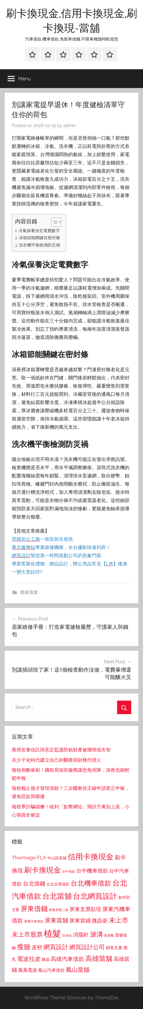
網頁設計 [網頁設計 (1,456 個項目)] (56, 947)
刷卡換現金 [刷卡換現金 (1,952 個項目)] (42, 870)
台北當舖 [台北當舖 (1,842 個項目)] (57, 896)
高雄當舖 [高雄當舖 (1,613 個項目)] (98, 958)
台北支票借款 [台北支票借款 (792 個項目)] (57, 884)
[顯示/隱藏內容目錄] (53, 222)
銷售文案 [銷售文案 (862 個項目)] (114, 947)
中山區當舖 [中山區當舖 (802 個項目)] (56, 858)
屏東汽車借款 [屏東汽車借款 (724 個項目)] (34, 921)
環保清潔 (29, 592)
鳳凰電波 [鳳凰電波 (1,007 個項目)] (27, 970)
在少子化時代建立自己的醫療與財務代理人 (56, 760)
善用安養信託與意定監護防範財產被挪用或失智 (61, 750)
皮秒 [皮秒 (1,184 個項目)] (37, 947)
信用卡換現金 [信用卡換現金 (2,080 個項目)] (91, 856)
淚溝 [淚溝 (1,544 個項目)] (96, 934)
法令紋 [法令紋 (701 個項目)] (67, 935)
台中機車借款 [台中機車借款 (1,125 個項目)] (92, 871)
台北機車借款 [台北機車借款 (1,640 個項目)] (91, 883)
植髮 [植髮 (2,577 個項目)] (52, 933)
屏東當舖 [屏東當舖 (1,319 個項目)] (56, 920)
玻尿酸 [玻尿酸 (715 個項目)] (109, 935)
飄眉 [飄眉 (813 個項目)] (45, 959)
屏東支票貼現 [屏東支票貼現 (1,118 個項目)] (85, 909)
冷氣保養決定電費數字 (39, 230)
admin (69, 125)
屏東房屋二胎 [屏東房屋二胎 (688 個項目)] (58, 910)
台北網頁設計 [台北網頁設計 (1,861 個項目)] (95, 896)
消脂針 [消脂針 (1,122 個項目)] (81, 935)
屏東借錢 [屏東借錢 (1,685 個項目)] (34, 908)
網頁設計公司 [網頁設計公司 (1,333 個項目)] (87, 947)
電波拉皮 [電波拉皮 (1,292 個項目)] (29, 959)
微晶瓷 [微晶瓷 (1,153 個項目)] (100, 920)
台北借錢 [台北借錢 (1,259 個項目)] (34, 883)
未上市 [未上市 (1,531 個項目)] (118, 920)
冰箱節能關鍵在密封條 (39, 237)
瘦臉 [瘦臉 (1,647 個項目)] (24, 947)
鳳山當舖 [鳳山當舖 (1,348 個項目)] (77, 969)
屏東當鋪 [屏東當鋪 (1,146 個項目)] (80, 920)
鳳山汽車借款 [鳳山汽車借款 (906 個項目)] (51, 970)
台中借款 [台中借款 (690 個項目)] (68, 871)
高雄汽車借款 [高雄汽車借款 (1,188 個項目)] (67, 959)
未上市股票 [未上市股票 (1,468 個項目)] (27, 934)
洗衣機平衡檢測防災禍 (39, 244)
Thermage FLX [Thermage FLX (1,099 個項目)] (29, 858)
